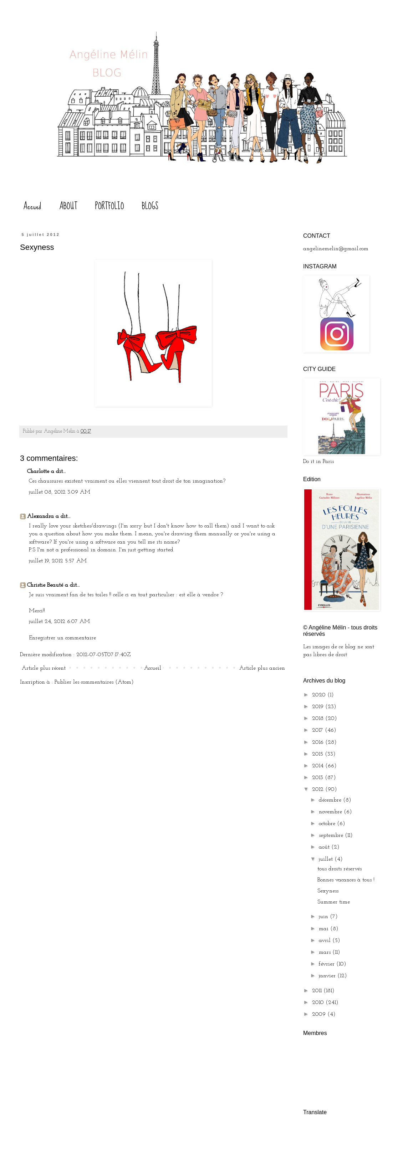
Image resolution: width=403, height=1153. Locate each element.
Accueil (32, 206)
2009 (319, 1014)
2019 (318, 707)
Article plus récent (44, 668)
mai (324, 929)
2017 (318, 730)
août (325, 847)
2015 (318, 754)
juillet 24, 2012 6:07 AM (59, 621)
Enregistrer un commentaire (62, 638)
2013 (318, 778)
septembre (332, 835)
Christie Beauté (45, 585)
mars (325, 952)
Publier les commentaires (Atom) (94, 682)
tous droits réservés (339, 869)
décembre (331, 800)
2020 (319, 695)
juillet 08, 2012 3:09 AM (59, 492)
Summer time (333, 902)
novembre (331, 812)
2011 (317, 991)
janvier (328, 976)
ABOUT (68, 206)
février (327, 964)
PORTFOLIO (109, 206)
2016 (318, 742)
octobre (328, 824)
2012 (318, 789)
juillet (327, 859)
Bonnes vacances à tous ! (345, 880)
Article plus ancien (262, 668)
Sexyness (327, 891)
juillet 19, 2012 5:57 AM (58, 561)
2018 (318, 718)
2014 (318, 766)
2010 (319, 1002)
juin (324, 917)
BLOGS (150, 206)
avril (325, 940)
